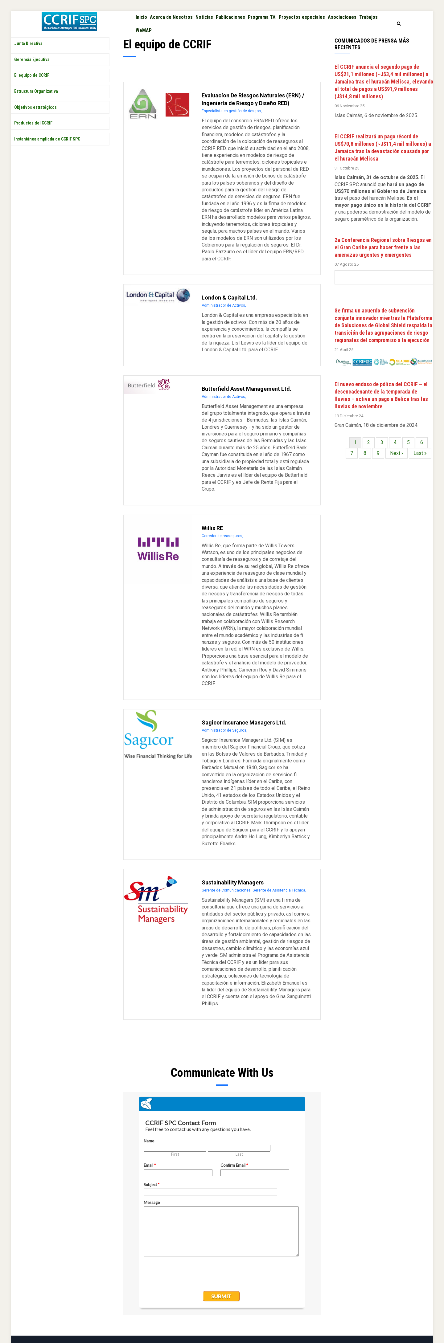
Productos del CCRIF (33, 132)
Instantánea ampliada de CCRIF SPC (47, 148)
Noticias (209, 19)
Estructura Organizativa (36, 100)
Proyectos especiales (313, 19)
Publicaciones (238, 19)
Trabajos (146, 37)
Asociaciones (355, 19)
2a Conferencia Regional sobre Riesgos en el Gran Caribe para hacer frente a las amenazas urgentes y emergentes (383, 256)
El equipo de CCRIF (31, 84)
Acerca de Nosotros (174, 19)
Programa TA (271, 19)
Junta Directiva (28, 53)
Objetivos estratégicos (35, 116)
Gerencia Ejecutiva (32, 68)
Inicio (142, 19)
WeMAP (168, 37)
